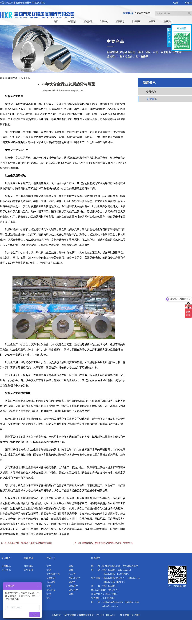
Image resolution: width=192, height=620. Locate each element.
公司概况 (6, 566)
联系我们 (168, 21)
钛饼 (48, 586)
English (188, 2)
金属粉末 (50, 578)
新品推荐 (120, 21)
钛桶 (48, 594)
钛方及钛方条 (53, 574)
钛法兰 (72, 582)
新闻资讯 (88, 21)
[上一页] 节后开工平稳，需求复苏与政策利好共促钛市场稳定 (26, 543)
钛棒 (71, 570)
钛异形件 (73, 590)
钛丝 (48, 566)
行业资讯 (25, 78)
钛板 (71, 566)
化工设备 (50, 582)
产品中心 (104, 21)
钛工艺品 (50, 590)
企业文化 (6, 570)
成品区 (152, 21)
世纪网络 (135, 615)
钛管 (48, 570)
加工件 (72, 574)
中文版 (175, 2)
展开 (169, 37)
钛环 (48, 598)
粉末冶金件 (74, 578)
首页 (56, 21)
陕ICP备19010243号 (106, 615)
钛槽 (71, 594)
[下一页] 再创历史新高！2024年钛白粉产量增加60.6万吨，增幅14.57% (103, 543)
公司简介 (72, 21)
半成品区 (136, 21)
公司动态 (151, 91)
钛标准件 (73, 586)
